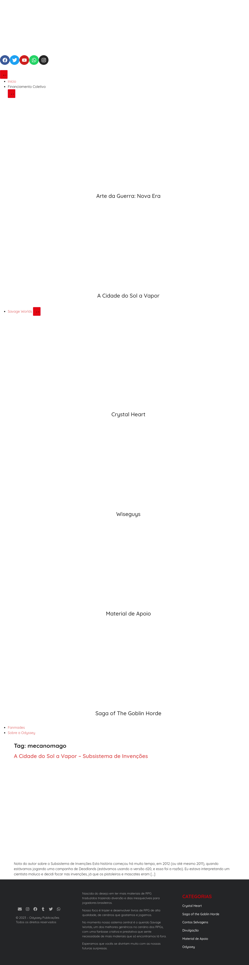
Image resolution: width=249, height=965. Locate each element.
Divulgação (190, 930)
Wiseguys (128, 514)
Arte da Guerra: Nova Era (128, 195)
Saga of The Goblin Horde (128, 713)
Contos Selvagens (195, 922)
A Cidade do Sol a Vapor (128, 295)
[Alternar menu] (4, 74)
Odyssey (188, 947)
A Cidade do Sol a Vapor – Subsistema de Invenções (81, 756)
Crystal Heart (128, 414)
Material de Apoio (128, 613)
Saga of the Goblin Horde (200, 914)
